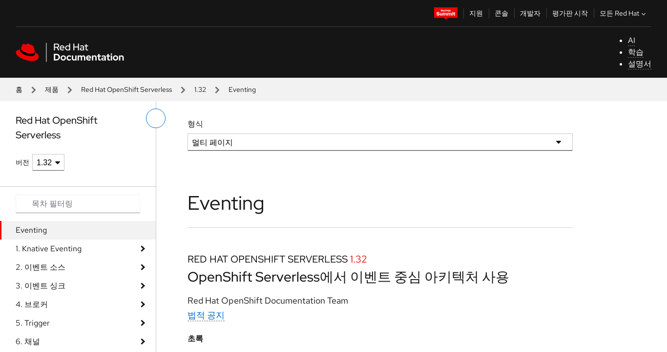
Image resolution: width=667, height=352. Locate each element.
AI (631, 40)
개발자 (530, 13)
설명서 (639, 64)
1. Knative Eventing (49, 248)
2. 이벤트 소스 (40, 267)
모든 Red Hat (624, 13)
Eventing (31, 230)
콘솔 (501, 13)
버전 (22, 162)
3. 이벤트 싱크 (40, 286)
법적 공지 (206, 315)
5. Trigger (33, 323)
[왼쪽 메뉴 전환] (156, 118)
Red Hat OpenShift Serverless (126, 89)
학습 (636, 52)
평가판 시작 (570, 13)
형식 (195, 124)
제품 (52, 89)
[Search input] (78, 204)
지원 (476, 13)
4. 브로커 (32, 304)
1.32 (200, 89)
